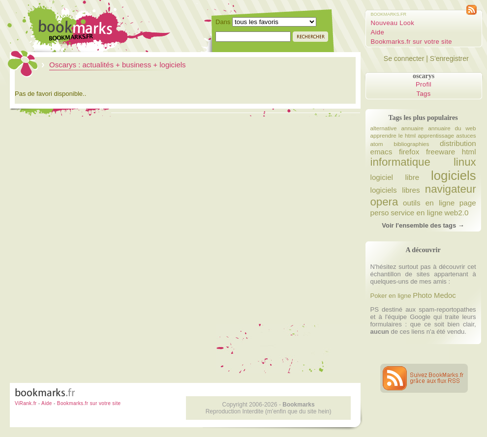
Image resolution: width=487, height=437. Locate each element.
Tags (424, 93)
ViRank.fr (26, 403)
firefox (409, 151)
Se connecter (404, 58)
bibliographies (411, 144)
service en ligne (417, 212)
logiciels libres (395, 190)
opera (384, 202)
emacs (381, 151)
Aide (378, 32)
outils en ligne (429, 203)
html (469, 151)
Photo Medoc (434, 295)
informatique (400, 162)
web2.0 (456, 212)
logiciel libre (395, 177)
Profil (423, 84)
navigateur (450, 189)
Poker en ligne (390, 295)
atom (376, 144)
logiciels (453, 175)
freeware (440, 151)
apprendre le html (393, 135)
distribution (458, 143)
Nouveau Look (393, 23)
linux (465, 162)
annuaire (412, 128)
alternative (383, 128)
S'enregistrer (449, 58)
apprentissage (436, 135)
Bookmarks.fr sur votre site (411, 41)
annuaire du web (452, 128)
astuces (466, 135)
